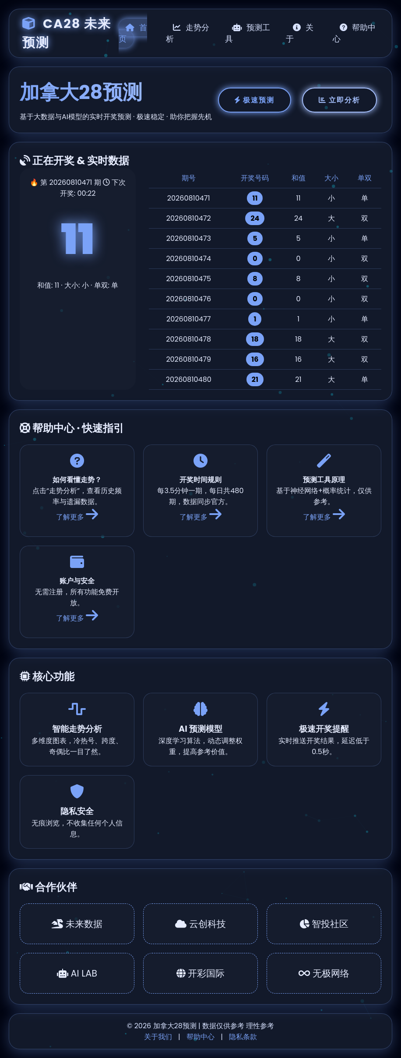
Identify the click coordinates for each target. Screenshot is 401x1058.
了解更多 (77, 517)
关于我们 (158, 1037)
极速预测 (254, 100)
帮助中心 (354, 33)
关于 (299, 33)
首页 (133, 33)
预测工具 (247, 33)
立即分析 (339, 100)
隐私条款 (243, 1037)
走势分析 (187, 33)
